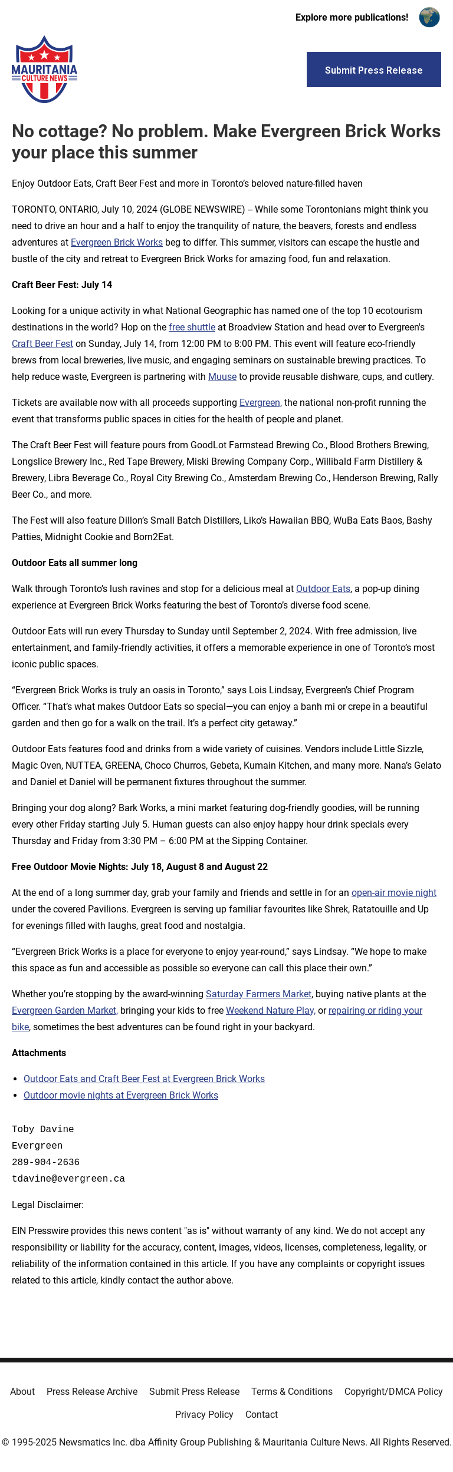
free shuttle (192, 327)
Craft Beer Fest (42, 343)
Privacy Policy (204, 1414)
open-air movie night (394, 892)
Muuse (222, 376)
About (22, 1391)
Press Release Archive (92, 1391)
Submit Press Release (194, 1391)
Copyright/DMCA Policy (393, 1391)
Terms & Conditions (292, 1391)
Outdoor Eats (323, 588)
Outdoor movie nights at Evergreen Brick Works (121, 1095)
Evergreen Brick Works (117, 242)
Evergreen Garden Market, (65, 1010)
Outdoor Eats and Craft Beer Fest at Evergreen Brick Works (144, 1078)
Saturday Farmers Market (258, 994)
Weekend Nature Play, (271, 1010)
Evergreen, (260, 402)
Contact (261, 1414)
